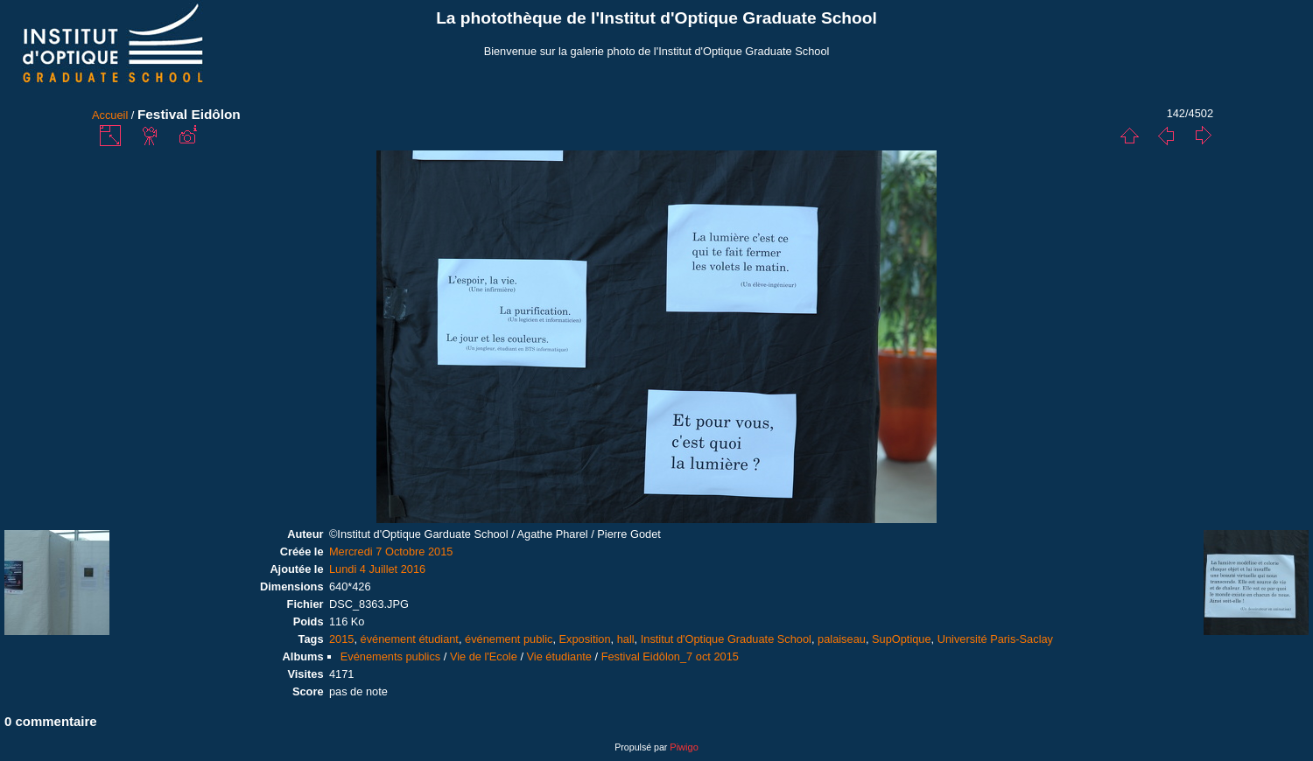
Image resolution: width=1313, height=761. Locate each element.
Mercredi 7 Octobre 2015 (391, 551)
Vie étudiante (559, 656)
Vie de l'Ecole (483, 656)
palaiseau (842, 639)
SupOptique (901, 639)
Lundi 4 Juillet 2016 (377, 569)
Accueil (110, 115)
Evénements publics (391, 656)
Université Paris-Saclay (995, 639)
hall (626, 639)
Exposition (585, 639)
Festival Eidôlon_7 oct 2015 (670, 656)
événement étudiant (410, 639)
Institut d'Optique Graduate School (726, 639)
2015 (341, 639)
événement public (508, 639)
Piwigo (684, 747)
